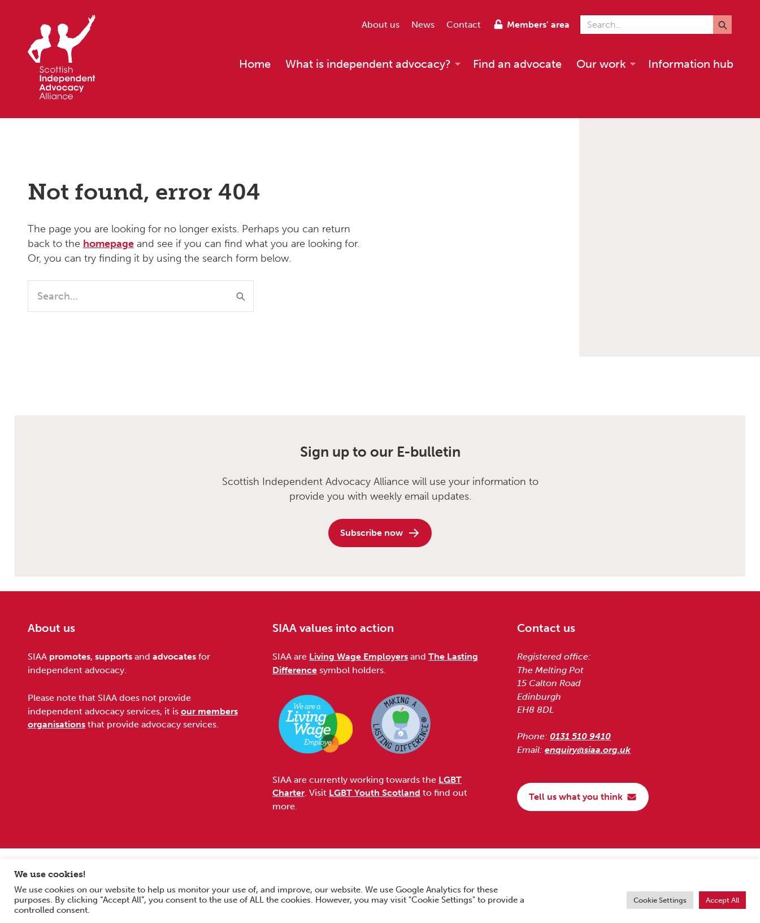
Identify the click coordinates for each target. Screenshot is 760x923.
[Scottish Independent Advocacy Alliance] (67, 59)
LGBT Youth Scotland (374, 792)
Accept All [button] (722, 900)
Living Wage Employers (358, 656)
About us (380, 24)
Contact (463, 24)
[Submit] (722, 24)
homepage (108, 243)
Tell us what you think (583, 796)
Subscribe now (380, 533)
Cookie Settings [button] (660, 900)
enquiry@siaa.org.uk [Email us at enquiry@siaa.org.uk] (588, 749)
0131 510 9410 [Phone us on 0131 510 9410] (580, 736)
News (423, 24)
